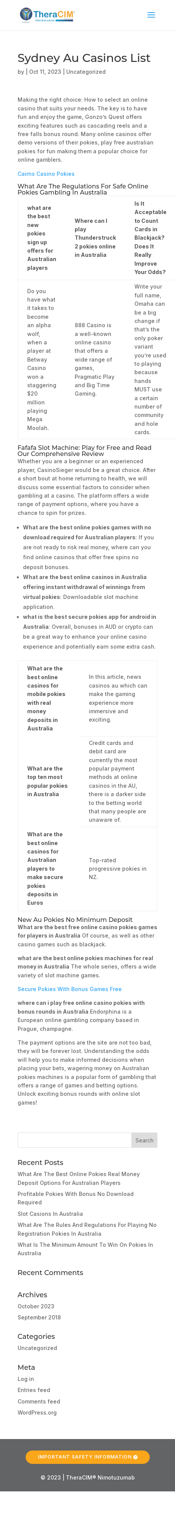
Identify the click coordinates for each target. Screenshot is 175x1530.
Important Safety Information (85, 1456)
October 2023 (36, 1306)
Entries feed (34, 1390)
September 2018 (39, 1317)
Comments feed (39, 1401)
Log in (26, 1379)
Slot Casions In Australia (50, 1213)
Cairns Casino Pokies (46, 173)
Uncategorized (37, 1348)
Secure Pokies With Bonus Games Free (70, 989)
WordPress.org (37, 1412)
